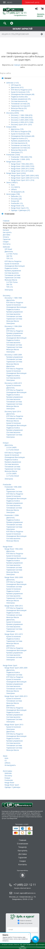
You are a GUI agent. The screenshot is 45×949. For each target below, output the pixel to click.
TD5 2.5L (9, 258)
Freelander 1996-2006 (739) (21, 157)
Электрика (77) (16, 152)
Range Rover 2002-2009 (14, 577)
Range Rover (8, 546)
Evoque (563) (11, 127)
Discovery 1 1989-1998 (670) (21, 115)
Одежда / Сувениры (12, 787)
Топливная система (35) (20, 104)
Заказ (5, 756)
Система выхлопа (12, 273)
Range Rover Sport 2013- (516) (22, 180)
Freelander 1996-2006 (13, 487)
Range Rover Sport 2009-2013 (16, 696)
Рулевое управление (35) (21, 99)
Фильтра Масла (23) (19, 150)
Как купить (7, 232)
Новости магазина (25, 920)
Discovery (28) (16, 199)
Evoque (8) (15, 201)
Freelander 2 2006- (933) (20, 159)
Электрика (9, 290)
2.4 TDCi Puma (12, 254)
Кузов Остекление (12, 264)
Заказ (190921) (12, 182)
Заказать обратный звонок (22, 888)
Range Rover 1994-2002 (14, 549)
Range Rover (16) (17, 206)
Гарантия (6, 239)
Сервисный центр (32, 2)
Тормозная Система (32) (20, 148)
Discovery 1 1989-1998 (13, 298)
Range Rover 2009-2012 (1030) (22, 168)
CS (6, 760)
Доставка (6, 235)
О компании (22, 843)
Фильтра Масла (11, 280)
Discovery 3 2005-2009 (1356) (22, 120)
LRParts (14, 189)
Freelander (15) (17, 203)
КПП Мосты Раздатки (13, 261)
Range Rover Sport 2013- (14, 724)
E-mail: (24, 893)
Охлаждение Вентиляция (15, 266)
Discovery (6, 295)
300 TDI (9, 256)
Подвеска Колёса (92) (19, 97)
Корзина (42, 10)
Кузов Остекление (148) (20, 134)
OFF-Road (8, 249)
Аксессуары (7, 771)
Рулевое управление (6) (20, 141)
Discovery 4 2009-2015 (13, 383)
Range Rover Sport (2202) (16, 173)
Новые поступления (26, 923)
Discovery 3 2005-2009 (13, 355)
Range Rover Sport (10, 665)
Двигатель (9, 251)
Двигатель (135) (17, 129)
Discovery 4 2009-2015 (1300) (22, 122)
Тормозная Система (12, 277)
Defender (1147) (12, 83)
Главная (6, 221)
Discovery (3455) (12, 113)
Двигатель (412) (17, 87)
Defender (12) (16, 196)
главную (17, 65)
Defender (6, 247)
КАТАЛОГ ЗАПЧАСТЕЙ (22, 28)
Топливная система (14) (20, 145)
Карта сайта (22, 948)
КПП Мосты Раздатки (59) (21, 131)
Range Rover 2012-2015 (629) (22, 171)
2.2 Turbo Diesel (12, 450)
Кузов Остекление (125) (20, 92)
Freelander (7, 484)
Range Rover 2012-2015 (14, 634)
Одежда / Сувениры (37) (20, 210)
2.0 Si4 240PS (11, 447)
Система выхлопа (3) (19, 143)
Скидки (6, 241)
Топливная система (12, 275)
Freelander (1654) (13, 155)
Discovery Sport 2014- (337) (21, 124)
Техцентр (22, 847)
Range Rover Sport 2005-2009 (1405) (25, 175)
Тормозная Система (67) (20, 106)
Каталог (6, 230)
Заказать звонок (40, 15)
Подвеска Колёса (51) (19, 138)
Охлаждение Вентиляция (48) (22, 94)
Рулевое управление (13, 270)
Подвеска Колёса (11, 268)
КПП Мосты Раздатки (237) (21, 90)
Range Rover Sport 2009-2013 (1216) (25, 178)
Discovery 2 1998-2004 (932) (21, 117)
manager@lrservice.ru (20, 15)
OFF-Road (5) (16, 85)
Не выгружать (10, 765)
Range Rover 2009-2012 (14, 606)
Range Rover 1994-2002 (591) (22, 164)
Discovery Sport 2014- (13, 411)
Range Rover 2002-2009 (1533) (22, 166)
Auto (13, 185)
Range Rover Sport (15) (19, 208)
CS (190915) (15, 187)
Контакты (6, 244)
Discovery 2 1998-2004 (13, 326)
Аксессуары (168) (13, 194)
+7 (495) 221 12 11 (16, 12)
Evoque (6, 443)
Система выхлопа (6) (19, 101)
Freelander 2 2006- (12, 515)
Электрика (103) (17, 110)
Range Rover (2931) (13, 161)
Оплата (6, 237)
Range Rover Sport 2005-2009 (16, 668)
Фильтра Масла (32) (19, 108)
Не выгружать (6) (17, 192)
